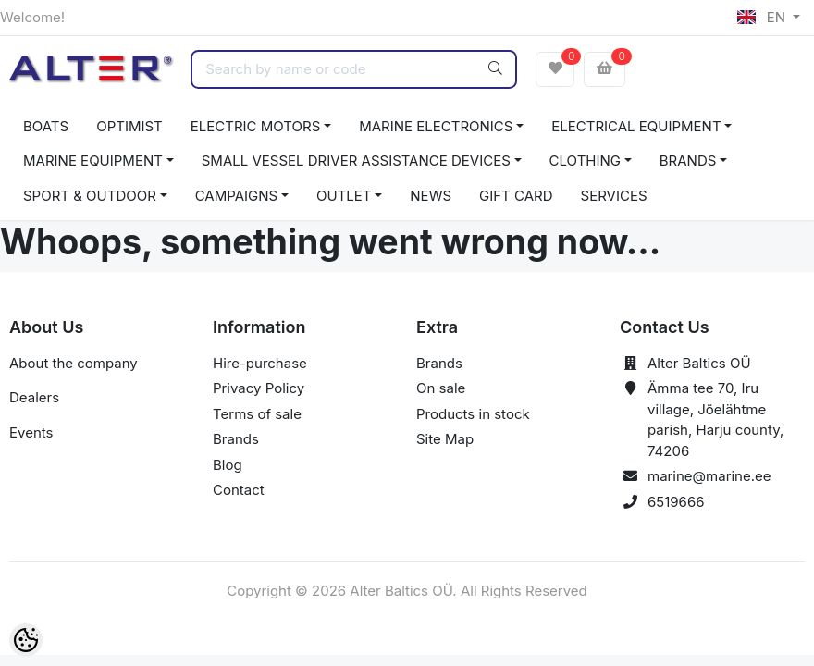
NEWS (430, 195)
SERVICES (614, 195)
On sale (440, 388)
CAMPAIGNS (236, 195)
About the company (73, 363)
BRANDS (688, 160)
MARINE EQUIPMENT (93, 160)
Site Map (445, 439)
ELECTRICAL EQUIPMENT (636, 126)
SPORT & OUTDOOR (89, 195)
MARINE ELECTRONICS (435, 126)
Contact (239, 490)
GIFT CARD (515, 195)
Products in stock (473, 414)
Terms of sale (257, 414)
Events (31, 432)
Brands (236, 439)
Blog (227, 465)
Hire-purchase (260, 363)
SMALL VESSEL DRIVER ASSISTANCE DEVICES (356, 160)
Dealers (34, 397)
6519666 (676, 502)
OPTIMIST (129, 126)
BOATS (45, 126)
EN (763, 17)
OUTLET (344, 195)
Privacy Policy (258, 388)
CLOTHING (585, 160)
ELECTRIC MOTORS (256, 126)
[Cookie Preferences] (26, 640)
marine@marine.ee (709, 476)
